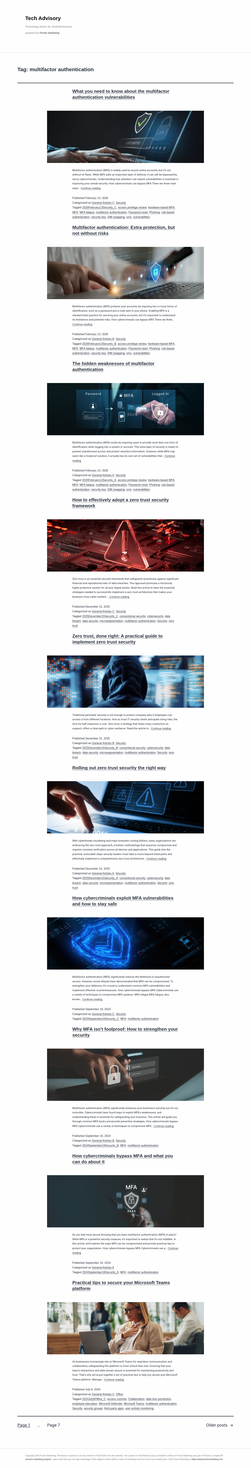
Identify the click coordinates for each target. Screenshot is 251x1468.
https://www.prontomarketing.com (207, 1459)
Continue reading (91, 188)
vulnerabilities (141, 217)
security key (98, 217)
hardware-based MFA (161, 207)
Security (121, 202)
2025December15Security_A (100, 878)
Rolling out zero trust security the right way (119, 767)
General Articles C (103, 202)
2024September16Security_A (100, 1272)
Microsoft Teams (134, 1403)
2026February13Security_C (99, 207)
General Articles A (103, 475)
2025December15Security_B (100, 747)
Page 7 (53, 1425)
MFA (75, 212)
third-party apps (114, 1408)
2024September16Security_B (100, 1145)
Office (119, 1394)
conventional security (132, 616)
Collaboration (136, 1398)
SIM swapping (116, 217)
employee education (84, 1403)
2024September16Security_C (100, 1018)
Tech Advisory (43, 18)
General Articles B (103, 338)
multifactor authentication (111, 212)
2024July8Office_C (94, 1398)
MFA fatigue (87, 212)
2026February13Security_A (99, 480)
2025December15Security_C (100, 616)
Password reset (138, 212)
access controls (117, 1398)
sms (128, 217)
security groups (93, 1408)
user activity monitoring (139, 1408)
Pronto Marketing (49, 32)
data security (90, 620)
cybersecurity (155, 616)
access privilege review (132, 207)
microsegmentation (111, 620)
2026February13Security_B (99, 343)
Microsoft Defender (110, 1403)
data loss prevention (158, 1398)
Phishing (154, 212)
